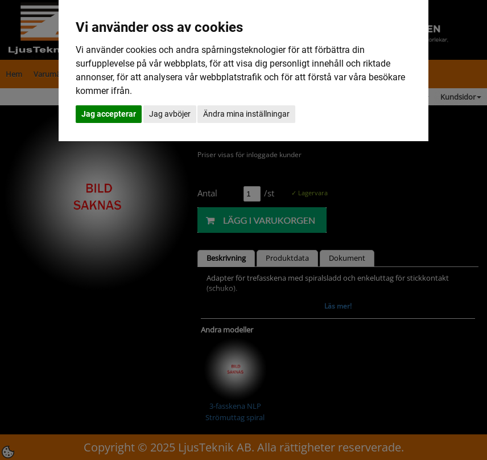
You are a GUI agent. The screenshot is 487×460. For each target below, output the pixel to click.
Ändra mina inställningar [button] (246, 113)
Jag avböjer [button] (170, 113)
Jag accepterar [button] (108, 113)
